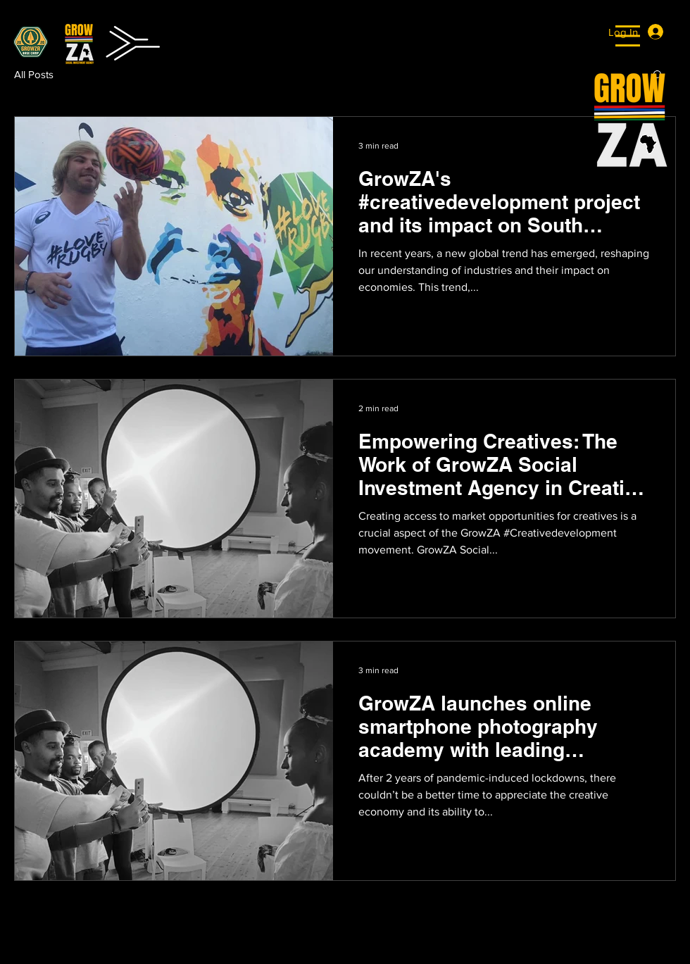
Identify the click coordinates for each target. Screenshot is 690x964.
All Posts (34, 74)
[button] (627, 35)
